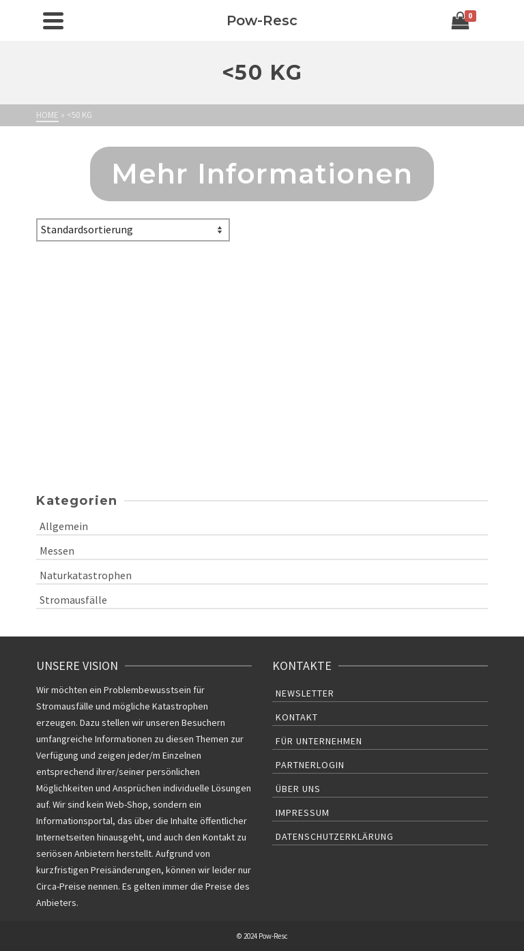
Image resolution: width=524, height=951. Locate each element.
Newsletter (305, 693)
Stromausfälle (73, 599)
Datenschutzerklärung (335, 836)
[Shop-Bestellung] (133, 230)
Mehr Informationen (262, 173)
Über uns (298, 788)
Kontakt (297, 717)
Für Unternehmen (319, 741)
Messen (57, 550)
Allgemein (64, 526)
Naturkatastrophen (86, 575)
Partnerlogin (310, 765)
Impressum (303, 812)
